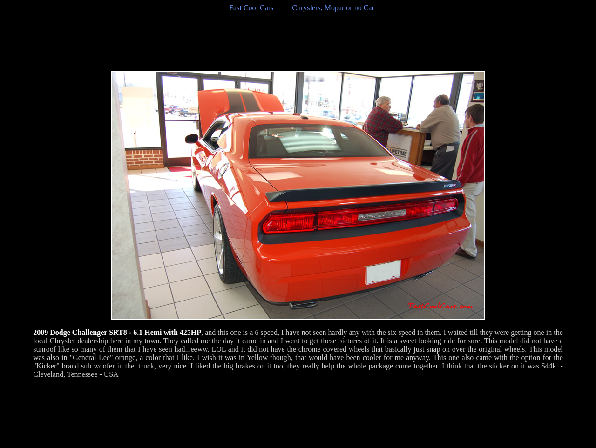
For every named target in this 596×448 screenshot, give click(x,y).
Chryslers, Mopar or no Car (333, 8)
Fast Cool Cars (251, 8)
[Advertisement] (298, 41)
